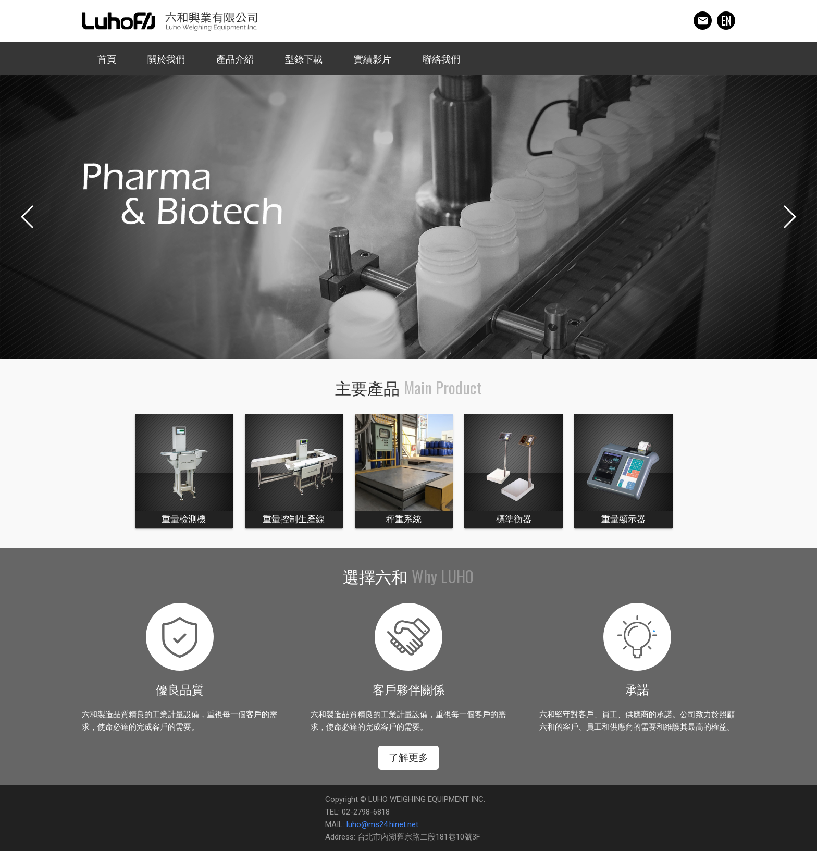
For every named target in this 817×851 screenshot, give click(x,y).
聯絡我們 (441, 59)
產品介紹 (235, 59)
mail (703, 20)
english (726, 20)
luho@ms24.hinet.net (382, 824)
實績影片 (372, 59)
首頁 (106, 59)
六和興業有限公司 (169, 20)
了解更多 (408, 757)
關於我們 (166, 59)
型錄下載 (304, 59)
